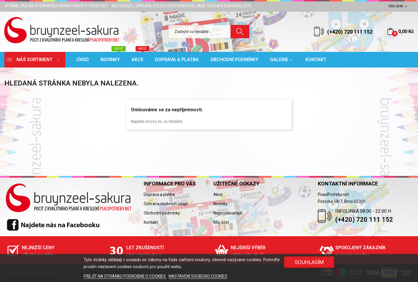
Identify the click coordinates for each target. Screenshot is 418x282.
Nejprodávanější (227, 213)
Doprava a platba (159, 194)
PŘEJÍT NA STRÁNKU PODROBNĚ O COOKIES (125, 276)
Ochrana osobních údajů (166, 203)
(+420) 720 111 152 (349, 32)
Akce (218, 194)
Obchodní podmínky (162, 213)
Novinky (220, 203)
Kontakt (151, 222)
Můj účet (221, 222)
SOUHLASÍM (309, 262)
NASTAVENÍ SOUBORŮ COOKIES (198, 276)
